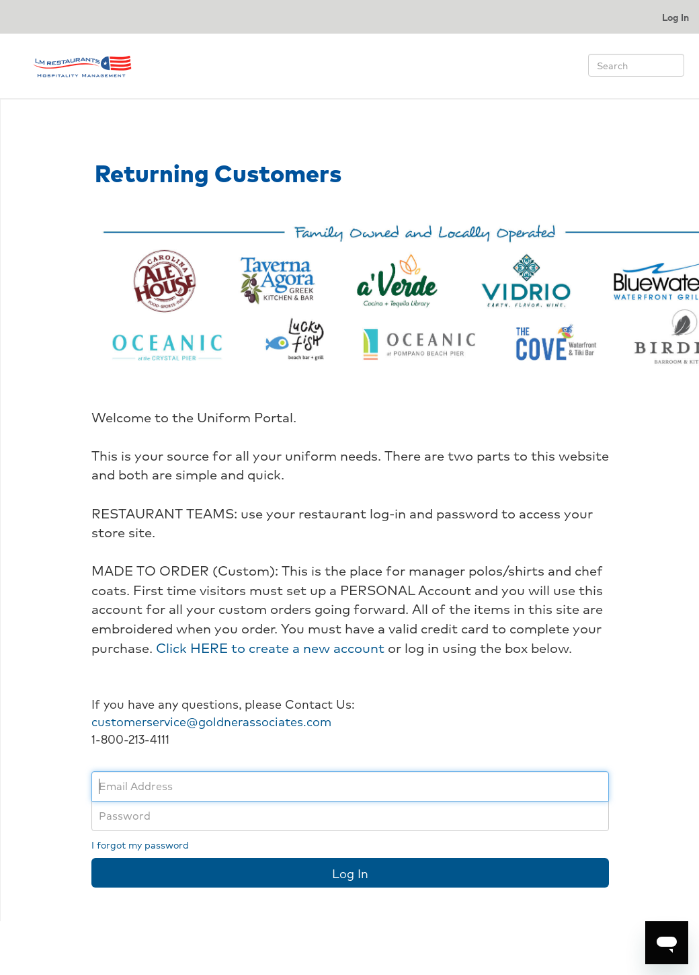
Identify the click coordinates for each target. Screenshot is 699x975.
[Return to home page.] (82, 63)
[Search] (636, 65)
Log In (675, 16)
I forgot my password (140, 844)
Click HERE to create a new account (270, 647)
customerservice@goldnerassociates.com (211, 720)
